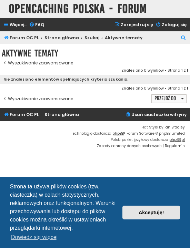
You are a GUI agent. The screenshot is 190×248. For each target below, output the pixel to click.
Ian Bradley (174, 127)
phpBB (118, 133)
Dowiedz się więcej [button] (34, 237)
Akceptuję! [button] (151, 212)
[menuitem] (36, 25)
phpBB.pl (177, 139)
